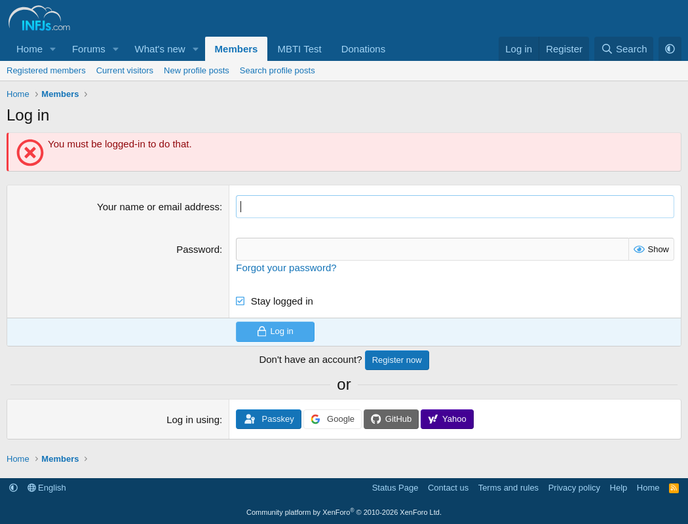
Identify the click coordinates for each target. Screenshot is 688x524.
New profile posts (196, 70)
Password (198, 249)
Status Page (395, 488)
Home (29, 48)
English (47, 488)
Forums (88, 48)
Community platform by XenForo (344, 512)
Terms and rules (508, 488)
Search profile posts (277, 70)
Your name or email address (158, 206)
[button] (53, 49)
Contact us (448, 488)
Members (236, 48)
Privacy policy (574, 488)
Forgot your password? (286, 267)
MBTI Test (299, 48)
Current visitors (124, 70)
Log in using (193, 419)
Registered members (46, 70)
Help (619, 488)
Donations (363, 48)
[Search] (624, 49)
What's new (160, 48)
